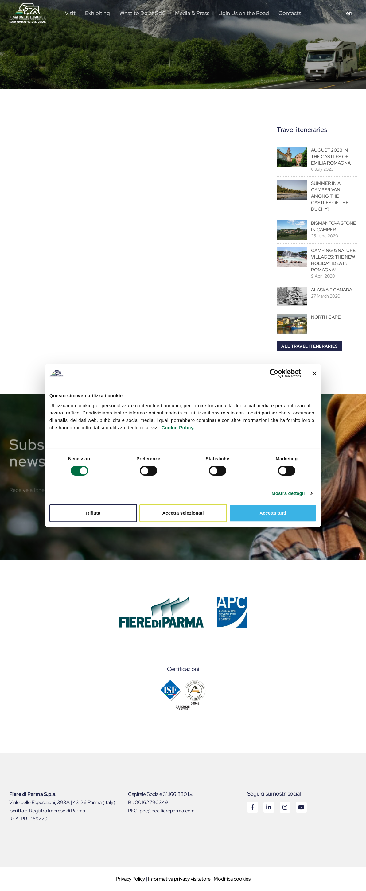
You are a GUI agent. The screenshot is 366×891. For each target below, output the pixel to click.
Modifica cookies (232, 879)
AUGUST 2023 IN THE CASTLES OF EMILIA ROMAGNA (331, 156)
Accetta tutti (272, 513)
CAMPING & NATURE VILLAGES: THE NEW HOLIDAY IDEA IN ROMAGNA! (333, 260)
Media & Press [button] (192, 13)
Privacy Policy (130, 879)
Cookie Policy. (178, 427)
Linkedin (268, 807)
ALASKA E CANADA (331, 290)
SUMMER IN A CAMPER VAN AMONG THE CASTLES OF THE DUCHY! (329, 196)
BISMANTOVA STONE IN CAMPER (333, 226)
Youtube (301, 807)
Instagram (284, 807)
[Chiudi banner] (314, 373)
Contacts (289, 13)
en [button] (349, 13)
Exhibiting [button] (97, 13)
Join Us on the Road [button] (244, 13)
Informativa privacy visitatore (179, 879)
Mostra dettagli (288, 493)
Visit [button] (70, 13)
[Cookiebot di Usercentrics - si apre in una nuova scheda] (274, 373)
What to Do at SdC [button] (142, 13)
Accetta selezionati (183, 513)
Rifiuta (93, 513)
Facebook (252, 807)
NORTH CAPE (326, 317)
